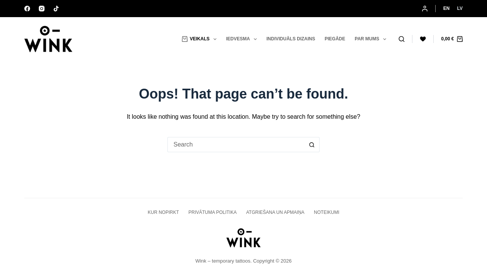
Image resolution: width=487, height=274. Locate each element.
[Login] (425, 8)
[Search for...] (235, 144)
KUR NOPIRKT (163, 212)
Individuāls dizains (290, 38)
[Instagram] (42, 8)
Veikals (201, 39)
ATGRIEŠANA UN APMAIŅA (275, 212)
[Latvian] (460, 9)
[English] (446, 9)
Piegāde (335, 38)
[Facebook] (27, 8)
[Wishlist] (423, 39)
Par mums (372, 39)
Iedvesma (243, 39)
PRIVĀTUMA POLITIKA (212, 212)
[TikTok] (56, 8)
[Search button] (312, 144)
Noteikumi (326, 212)
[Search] (401, 39)
